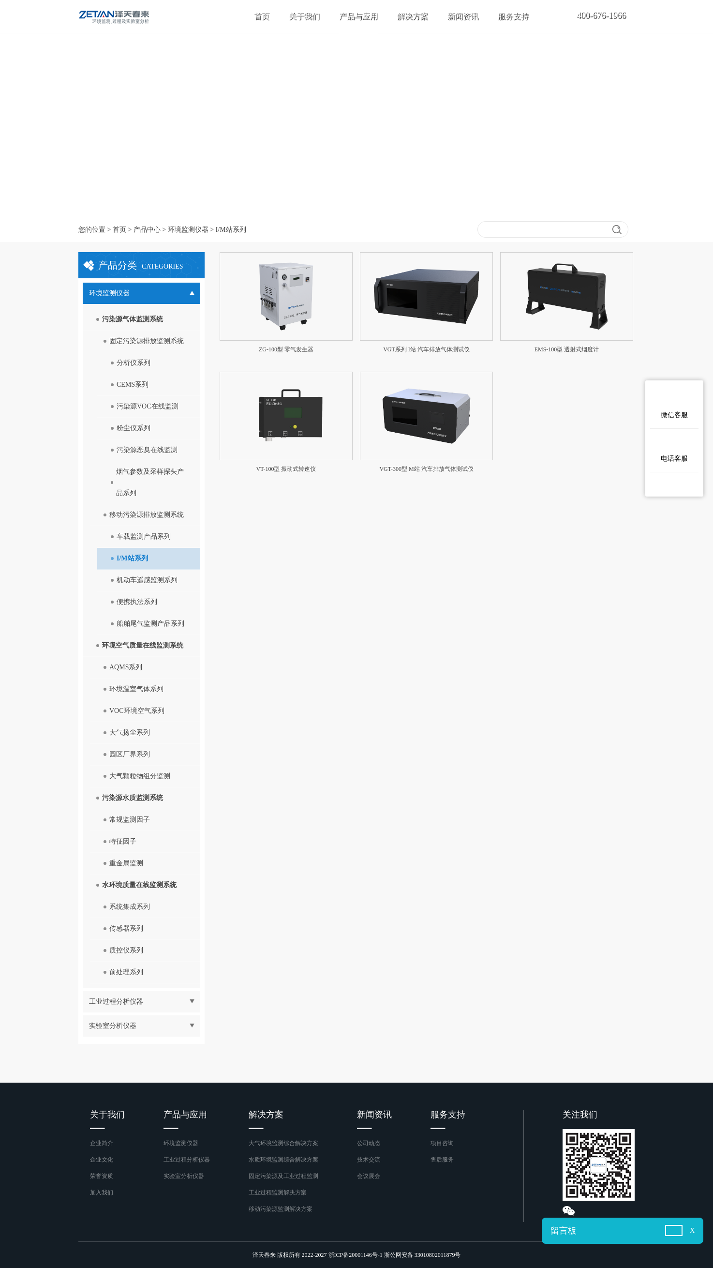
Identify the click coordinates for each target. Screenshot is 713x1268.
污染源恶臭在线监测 (147, 449)
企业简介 (101, 1143)
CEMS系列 (133, 384)
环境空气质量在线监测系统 (142, 645)
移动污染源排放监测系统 (146, 514)
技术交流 (368, 1159)
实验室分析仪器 (183, 1176)
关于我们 (304, 16)
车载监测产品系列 (144, 536)
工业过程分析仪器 (186, 1159)
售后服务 (442, 1159)
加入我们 (101, 1192)
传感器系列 (126, 928)
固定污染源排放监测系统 (146, 341)
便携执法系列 (137, 601)
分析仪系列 (133, 362)
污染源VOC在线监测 (147, 406)
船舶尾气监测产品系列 (150, 623)
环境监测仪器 (188, 229)
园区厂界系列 (129, 754)
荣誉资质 (101, 1176)
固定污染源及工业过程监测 (283, 1176)
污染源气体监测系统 (132, 319)
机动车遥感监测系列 (147, 580)
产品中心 (147, 229)
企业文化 (101, 1159)
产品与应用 (358, 16)
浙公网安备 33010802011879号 (422, 1255)
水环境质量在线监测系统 (139, 885)
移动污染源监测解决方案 (280, 1209)
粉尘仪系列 (133, 428)
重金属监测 (126, 863)
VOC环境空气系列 (136, 710)
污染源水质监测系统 (132, 797)
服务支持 (513, 16)
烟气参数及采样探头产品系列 (150, 482)
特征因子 (122, 841)
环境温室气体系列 (136, 689)
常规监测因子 (129, 819)
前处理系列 (126, 972)
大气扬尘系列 (129, 732)
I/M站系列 (132, 558)
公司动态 (368, 1143)
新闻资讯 (462, 16)
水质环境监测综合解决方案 (283, 1159)
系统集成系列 (129, 906)
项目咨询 (442, 1143)
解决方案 (412, 16)
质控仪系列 (126, 950)
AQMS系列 (125, 667)
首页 (261, 16)
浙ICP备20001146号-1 (355, 1255)
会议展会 (368, 1176)
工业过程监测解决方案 (278, 1192)
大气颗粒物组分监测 (139, 776)
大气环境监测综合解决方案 (283, 1143)
